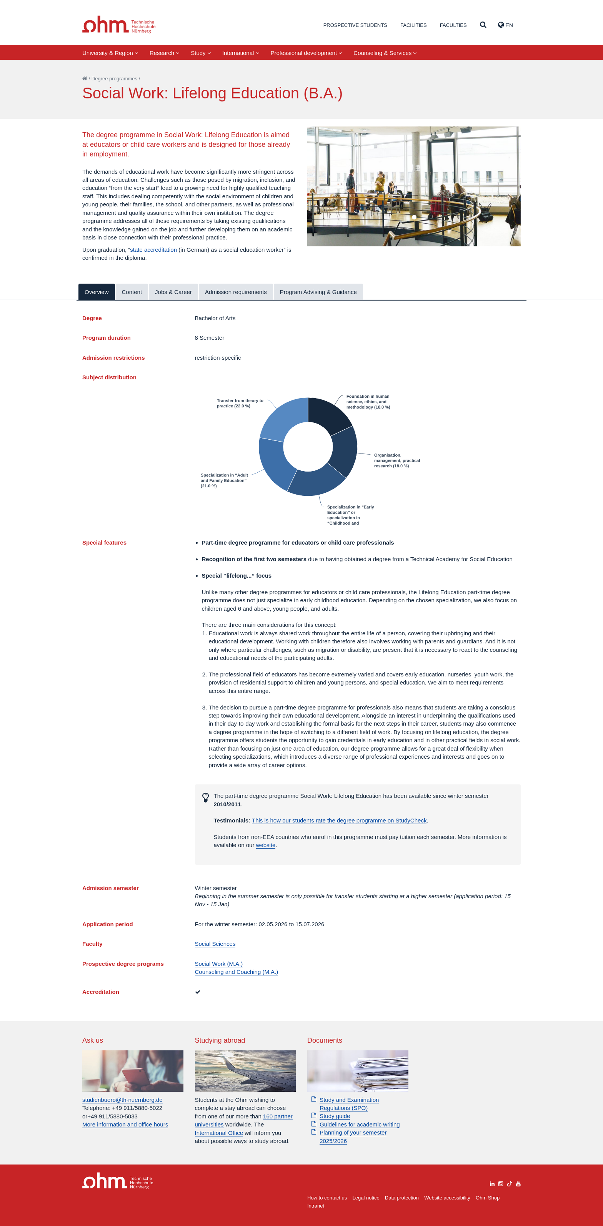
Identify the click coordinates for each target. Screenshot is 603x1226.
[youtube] (518, 1183)
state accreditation (153, 249)
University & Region (110, 53)
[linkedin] (492, 1183)
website (266, 845)
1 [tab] (413, 217)
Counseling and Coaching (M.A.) (236, 972)
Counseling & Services (384, 53)
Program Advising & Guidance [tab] (318, 292)
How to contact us (327, 1198)
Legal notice (366, 1198)
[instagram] (500, 1183)
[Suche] (483, 25)
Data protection (402, 1198)
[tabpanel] (414, 186)
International (240, 53)
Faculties (453, 25)
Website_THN (119, 24)
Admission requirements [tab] (236, 292)
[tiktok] (509, 1183)
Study (201, 53)
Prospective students (355, 25)
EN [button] (505, 25)
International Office (219, 1133)
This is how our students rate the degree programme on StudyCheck (339, 820)
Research (164, 53)
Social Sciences (215, 943)
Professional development (306, 53)
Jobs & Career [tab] (173, 292)
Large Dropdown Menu (117, 1180)
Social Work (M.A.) (219, 963)
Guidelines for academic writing (360, 1124)
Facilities (413, 25)
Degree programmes (114, 78)
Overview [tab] (97, 292)
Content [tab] (132, 292)
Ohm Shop (488, 1198)
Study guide (335, 1116)
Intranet (315, 1206)
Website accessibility (447, 1198)
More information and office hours (125, 1124)
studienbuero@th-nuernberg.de (122, 1099)
